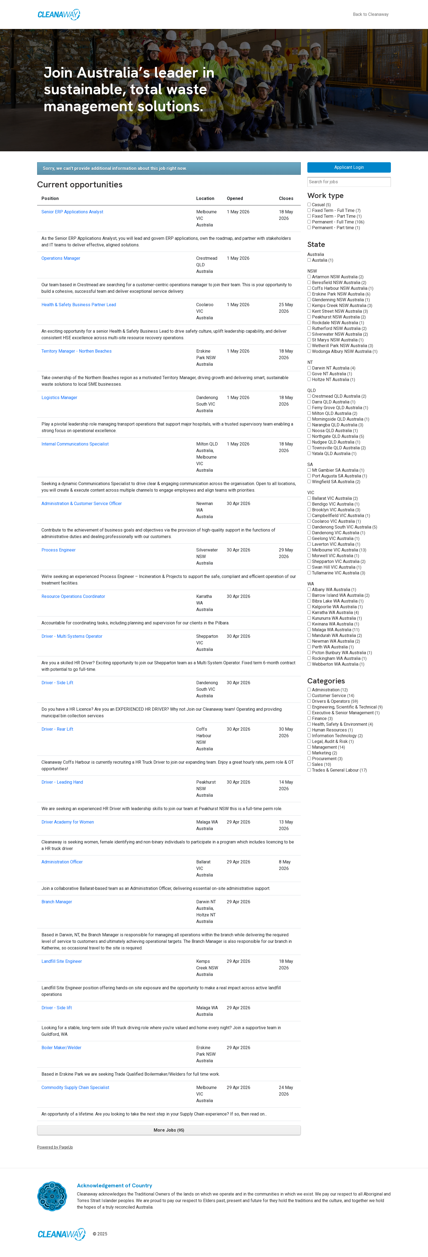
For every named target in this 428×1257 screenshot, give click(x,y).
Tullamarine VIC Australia (338, 573)
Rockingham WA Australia (339, 658)
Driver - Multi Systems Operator (71, 636)
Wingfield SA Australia (336, 481)
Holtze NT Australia (333, 379)
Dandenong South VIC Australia (344, 527)
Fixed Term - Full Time (336, 210)
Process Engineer (58, 550)
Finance (322, 718)
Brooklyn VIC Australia (336, 509)
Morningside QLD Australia (340, 419)
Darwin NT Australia (333, 368)
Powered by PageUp (55, 1147)
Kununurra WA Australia (337, 618)
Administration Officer (62, 861)
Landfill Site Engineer (61, 961)
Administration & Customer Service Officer (81, 503)
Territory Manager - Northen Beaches (76, 351)
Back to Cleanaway (371, 14)
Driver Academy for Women (67, 822)
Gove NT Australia (332, 373)
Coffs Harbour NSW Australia (342, 288)
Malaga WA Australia (335, 629)
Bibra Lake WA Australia (338, 601)
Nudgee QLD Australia (336, 442)
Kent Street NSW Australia (340, 311)
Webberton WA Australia (338, 664)
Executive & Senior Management (346, 712)
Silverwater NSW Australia (340, 334)
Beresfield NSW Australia (339, 282)
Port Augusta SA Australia (339, 476)
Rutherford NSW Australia (339, 328)
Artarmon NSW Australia (338, 276)
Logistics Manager (59, 397)
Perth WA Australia (333, 647)
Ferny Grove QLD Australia (340, 407)
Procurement (327, 758)
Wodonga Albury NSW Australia (345, 351)
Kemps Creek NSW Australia (342, 305)
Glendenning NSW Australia (341, 299)
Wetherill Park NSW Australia (342, 345)
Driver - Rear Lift (57, 729)
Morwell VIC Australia (335, 555)
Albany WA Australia (334, 589)
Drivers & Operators (335, 701)
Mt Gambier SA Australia (338, 470)
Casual (321, 204)
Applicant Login (349, 167)
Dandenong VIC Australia (338, 532)
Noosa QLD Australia (335, 430)
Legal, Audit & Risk (333, 741)
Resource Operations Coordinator (73, 596)
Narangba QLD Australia (337, 424)
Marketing (324, 753)
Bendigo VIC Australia (335, 504)
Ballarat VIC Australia (335, 498)
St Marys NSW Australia (338, 340)
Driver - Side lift (56, 1007)
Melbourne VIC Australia (339, 550)
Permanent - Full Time (338, 222)
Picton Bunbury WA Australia (342, 652)
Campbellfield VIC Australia (341, 515)
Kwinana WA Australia (335, 624)
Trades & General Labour (339, 770)
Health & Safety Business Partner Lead (78, 304)
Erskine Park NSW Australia (341, 294)
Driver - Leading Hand (62, 782)
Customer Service (333, 695)
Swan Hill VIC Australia (336, 567)
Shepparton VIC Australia (338, 561)
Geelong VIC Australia (335, 538)
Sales (321, 764)
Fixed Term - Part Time (337, 216)
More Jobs (169, 1130)
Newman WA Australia (336, 641)
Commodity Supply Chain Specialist (75, 1087)
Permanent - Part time (336, 227)
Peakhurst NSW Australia (339, 317)
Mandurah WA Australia (337, 635)
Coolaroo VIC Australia (336, 521)
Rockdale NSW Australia (338, 322)
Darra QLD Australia (333, 402)
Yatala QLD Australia (334, 453)
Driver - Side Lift (57, 682)
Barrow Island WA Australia (341, 595)
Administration (330, 689)
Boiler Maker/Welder (61, 1047)
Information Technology (337, 735)
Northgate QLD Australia (338, 436)
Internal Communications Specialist (75, 444)
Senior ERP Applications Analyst (72, 211)
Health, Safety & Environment (342, 724)
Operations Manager (60, 258)
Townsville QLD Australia (339, 447)
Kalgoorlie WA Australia (337, 606)
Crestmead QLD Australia (339, 396)
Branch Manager (56, 901)
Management (328, 747)
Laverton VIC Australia (336, 544)
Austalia (322, 260)
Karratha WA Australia (335, 612)
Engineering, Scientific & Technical (347, 707)
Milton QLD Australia (334, 413)
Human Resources (332, 730)
